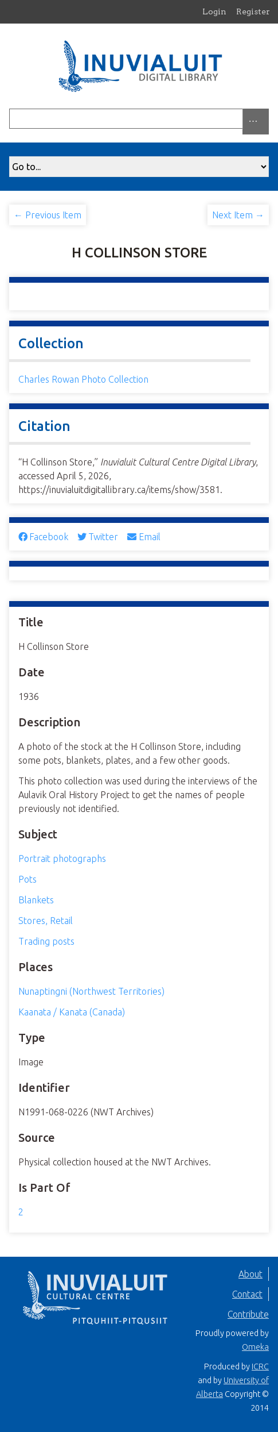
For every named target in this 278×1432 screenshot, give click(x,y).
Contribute (248, 1314)
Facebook (43, 537)
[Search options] (255, 121)
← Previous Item (47, 215)
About (250, 1274)
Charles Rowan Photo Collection (83, 379)
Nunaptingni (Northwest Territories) (91, 991)
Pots (27, 879)
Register (253, 11)
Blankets (36, 900)
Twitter (97, 537)
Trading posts (46, 941)
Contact (247, 1294)
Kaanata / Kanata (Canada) (71, 1012)
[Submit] (266, 119)
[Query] (139, 119)
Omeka (255, 1347)
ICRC (260, 1366)
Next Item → (238, 215)
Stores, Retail (45, 920)
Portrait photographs (62, 858)
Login (214, 11)
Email (143, 537)
